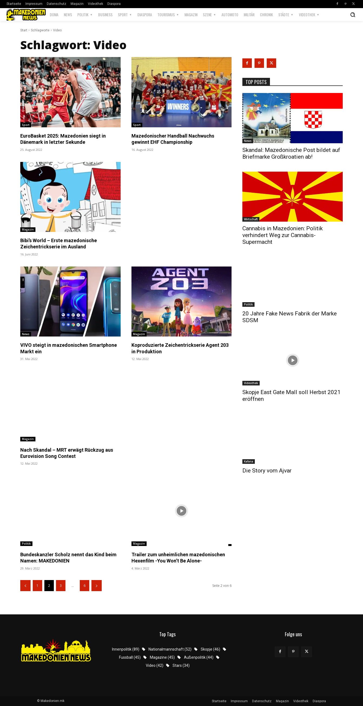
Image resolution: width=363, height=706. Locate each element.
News (25, 334)
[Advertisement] (181, 177)
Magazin (28, 229)
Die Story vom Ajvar (267, 470)
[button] (352, 14)
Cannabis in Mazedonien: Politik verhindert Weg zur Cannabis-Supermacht (282, 235)
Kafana (248, 461)
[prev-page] (25, 585)
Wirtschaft (251, 219)
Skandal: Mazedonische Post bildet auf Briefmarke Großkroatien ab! (291, 153)
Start (23, 30)
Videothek (251, 383)
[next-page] (96, 585)
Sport (25, 125)
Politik (26, 543)
